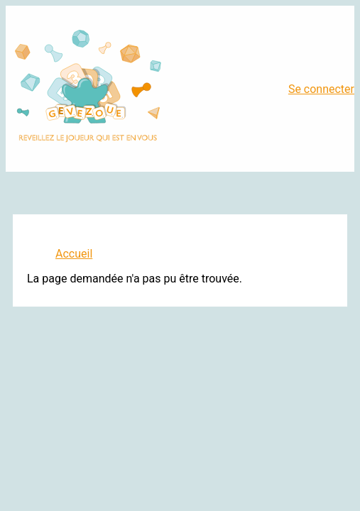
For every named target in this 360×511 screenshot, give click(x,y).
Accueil (73, 253)
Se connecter (321, 89)
